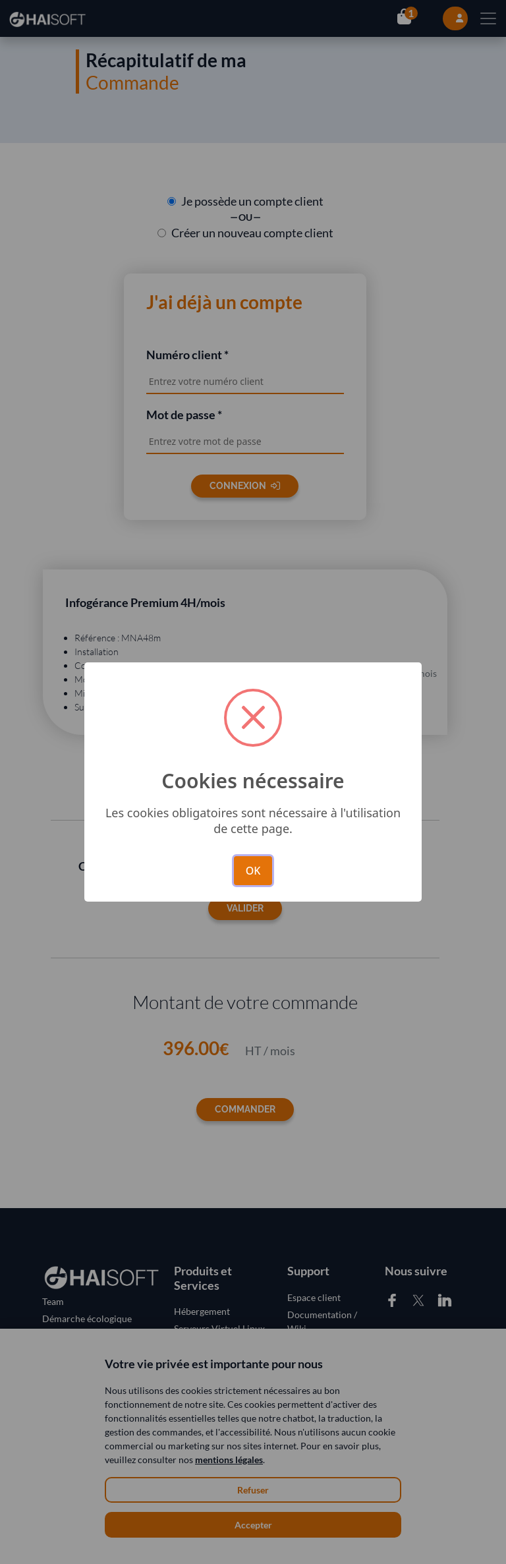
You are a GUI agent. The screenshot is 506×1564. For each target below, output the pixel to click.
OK (253, 870)
